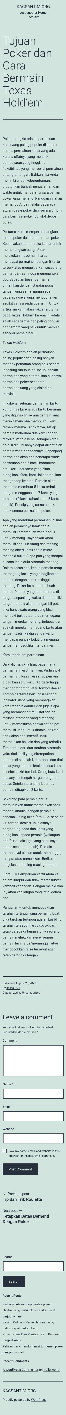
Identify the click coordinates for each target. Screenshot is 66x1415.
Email (8, 1107)
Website (8, 1129)
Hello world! (51, 1369)
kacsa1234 (13, 988)
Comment (10, 1040)
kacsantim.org (33, 6)
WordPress (38, 1399)
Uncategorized (31, 992)
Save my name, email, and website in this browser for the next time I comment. (34, 1153)
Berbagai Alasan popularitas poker (27, 1304)
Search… (9, 1257)
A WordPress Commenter (20, 1369)
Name (8, 1084)
